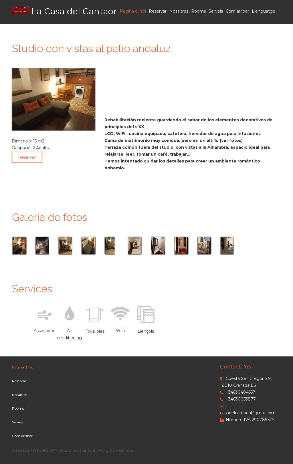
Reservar (158, 11)
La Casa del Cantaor (74, 11)
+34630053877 (238, 399)
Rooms (198, 11)
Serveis (216, 11)
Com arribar (237, 11)
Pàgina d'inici (133, 11)
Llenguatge (263, 11)
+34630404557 (237, 392)
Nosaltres (178, 11)
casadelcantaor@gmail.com (248, 409)
